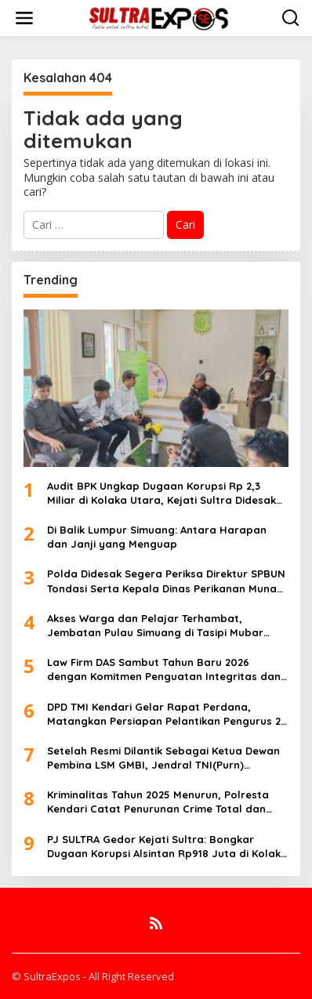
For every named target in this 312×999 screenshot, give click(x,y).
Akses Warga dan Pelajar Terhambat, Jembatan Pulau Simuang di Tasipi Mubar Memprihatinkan (155, 625)
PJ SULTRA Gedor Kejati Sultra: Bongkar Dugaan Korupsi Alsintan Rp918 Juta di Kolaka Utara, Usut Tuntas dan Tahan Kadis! (167, 846)
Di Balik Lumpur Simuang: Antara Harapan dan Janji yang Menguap (157, 536)
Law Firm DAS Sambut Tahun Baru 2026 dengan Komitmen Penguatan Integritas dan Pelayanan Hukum (164, 669)
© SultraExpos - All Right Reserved (93, 976)
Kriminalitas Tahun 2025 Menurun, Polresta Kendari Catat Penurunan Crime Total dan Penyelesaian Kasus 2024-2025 (158, 802)
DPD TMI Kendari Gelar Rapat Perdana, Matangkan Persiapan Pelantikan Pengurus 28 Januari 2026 (167, 714)
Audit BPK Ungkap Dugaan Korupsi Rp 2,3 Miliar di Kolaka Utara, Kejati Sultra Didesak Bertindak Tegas (161, 493)
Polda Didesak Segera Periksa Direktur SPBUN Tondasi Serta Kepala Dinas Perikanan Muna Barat (166, 581)
